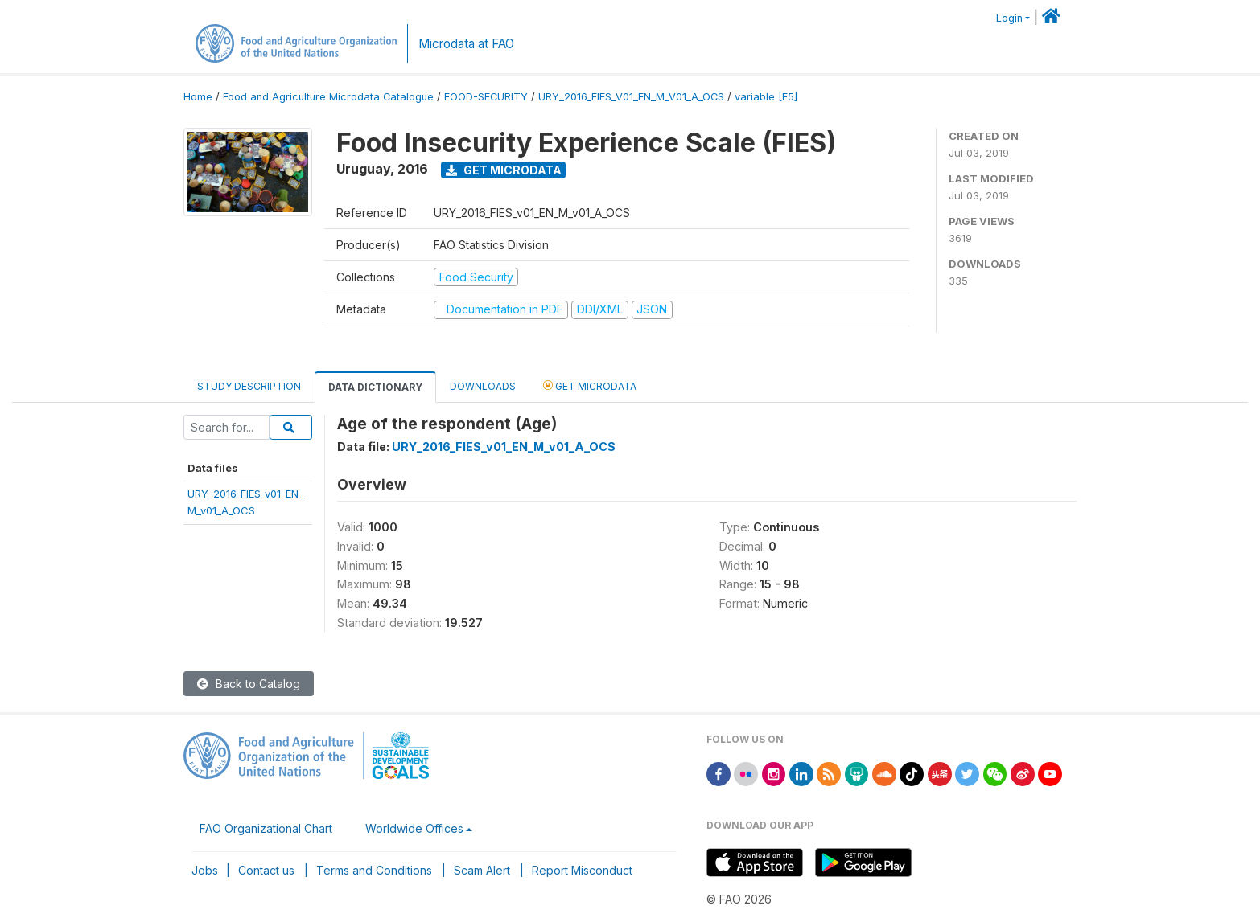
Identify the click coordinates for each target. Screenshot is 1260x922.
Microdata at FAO (466, 43)
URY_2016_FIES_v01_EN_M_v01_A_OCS (504, 446)
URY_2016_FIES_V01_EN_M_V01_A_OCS (631, 97)
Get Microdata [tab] (589, 385)
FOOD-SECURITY (486, 97)
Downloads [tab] (483, 386)
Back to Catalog (248, 683)
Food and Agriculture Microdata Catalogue (328, 97)
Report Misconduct (582, 870)
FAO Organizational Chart (266, 828)
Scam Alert (482, 870)
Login (1009, 18)
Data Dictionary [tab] (375, 387)
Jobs (204, 870)
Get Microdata (504, 170)
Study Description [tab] (249, 386)
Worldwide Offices (414, 828)
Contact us (266, 870)
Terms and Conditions (374, 870)
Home (197, 97)
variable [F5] (766, 97)
